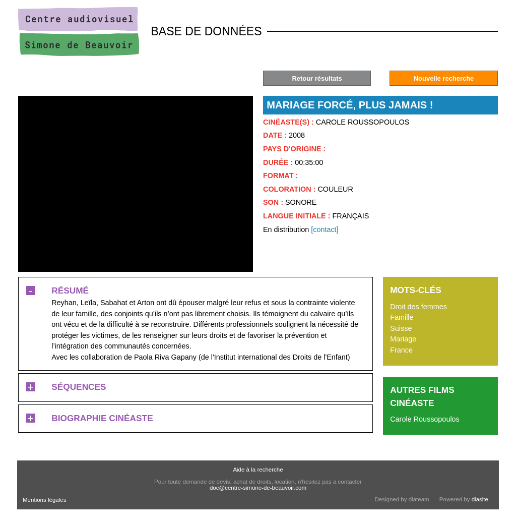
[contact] (324, 229)
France (401, 350)
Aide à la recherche (258, 470)
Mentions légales (44, 500)
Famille (401, 317)
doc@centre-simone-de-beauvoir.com (258, 488)
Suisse (401, 328)
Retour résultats (317, 78)
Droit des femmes (418, 307)
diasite (480, 499)
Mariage (403, 339)
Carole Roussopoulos (425, 419)
